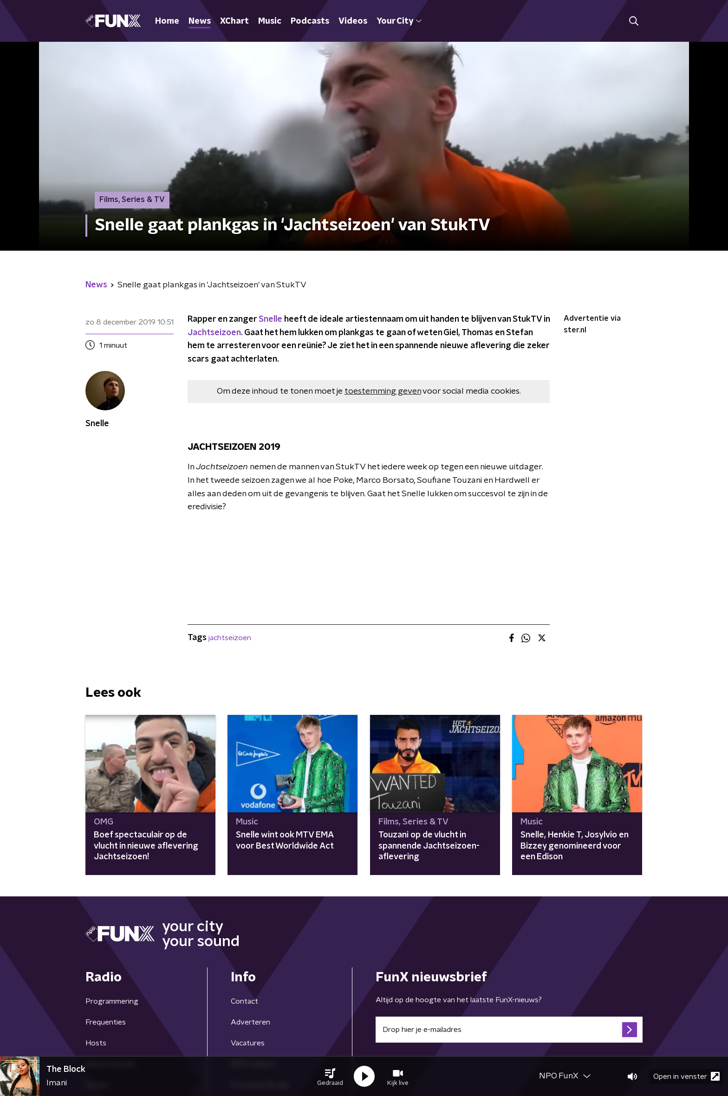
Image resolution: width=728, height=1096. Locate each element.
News (199, 21)
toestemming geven (382, 391)
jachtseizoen (229, 638)
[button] (330, 1076)
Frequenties (105, 1022)
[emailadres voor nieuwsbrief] (509, 1030)
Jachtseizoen (214, 333)
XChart (234, 21)
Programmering (111, 1001)
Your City (399, 21)
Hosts (95, 1043)
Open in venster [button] (686, 1076)
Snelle (270, 319)
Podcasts (310, 21)
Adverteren (250, 1022)
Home (167, 21)
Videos (352, 21)
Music (269, 21)
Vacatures (248, 1043)
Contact (244, 1001)
